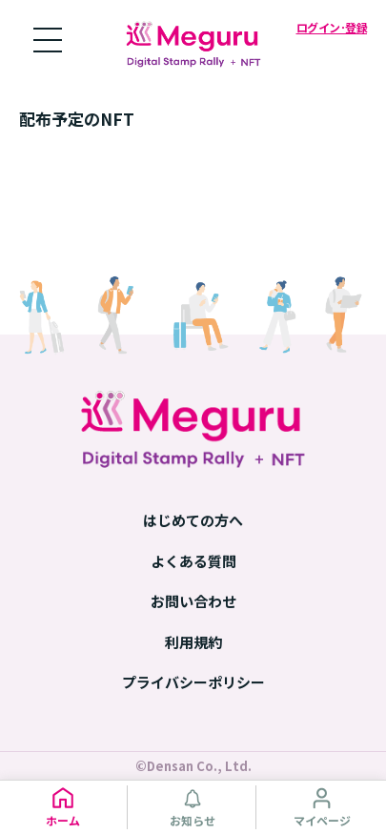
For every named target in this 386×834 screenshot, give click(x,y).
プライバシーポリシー (193, 682)
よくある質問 (193, 561)
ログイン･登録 (332, 27)
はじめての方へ (193, 520)
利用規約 (193, 642)
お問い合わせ (193, 601)
